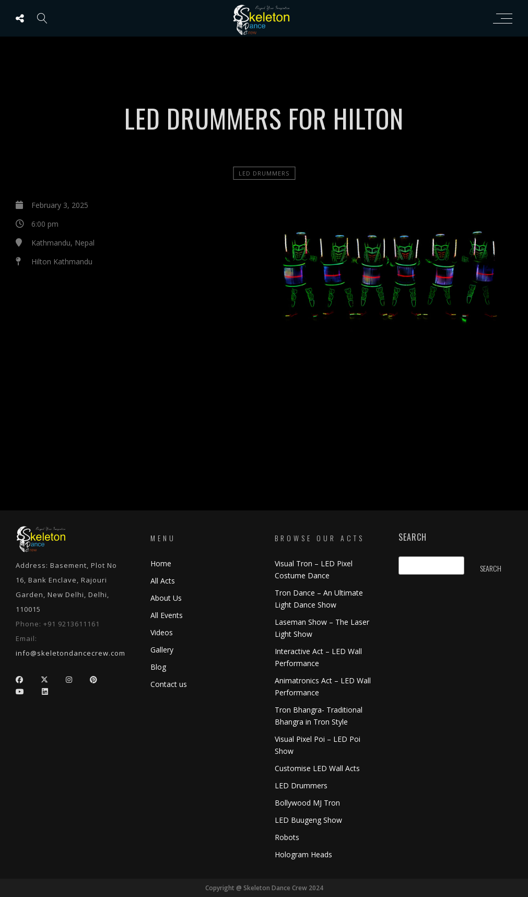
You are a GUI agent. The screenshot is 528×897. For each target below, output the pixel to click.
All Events (166, 615)
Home (160, 563)
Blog (158, 667)
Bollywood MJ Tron (307, 803)
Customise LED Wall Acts (317, 768)
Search (412, 537)
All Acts (162, 581)
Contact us (168, 684)
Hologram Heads (303, 854)
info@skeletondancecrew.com (70, 653)
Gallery (161, 650)
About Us (166, 598)
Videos (161, 632)
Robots (287, 837)
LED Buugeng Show (308, 820)
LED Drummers (264, 173)
